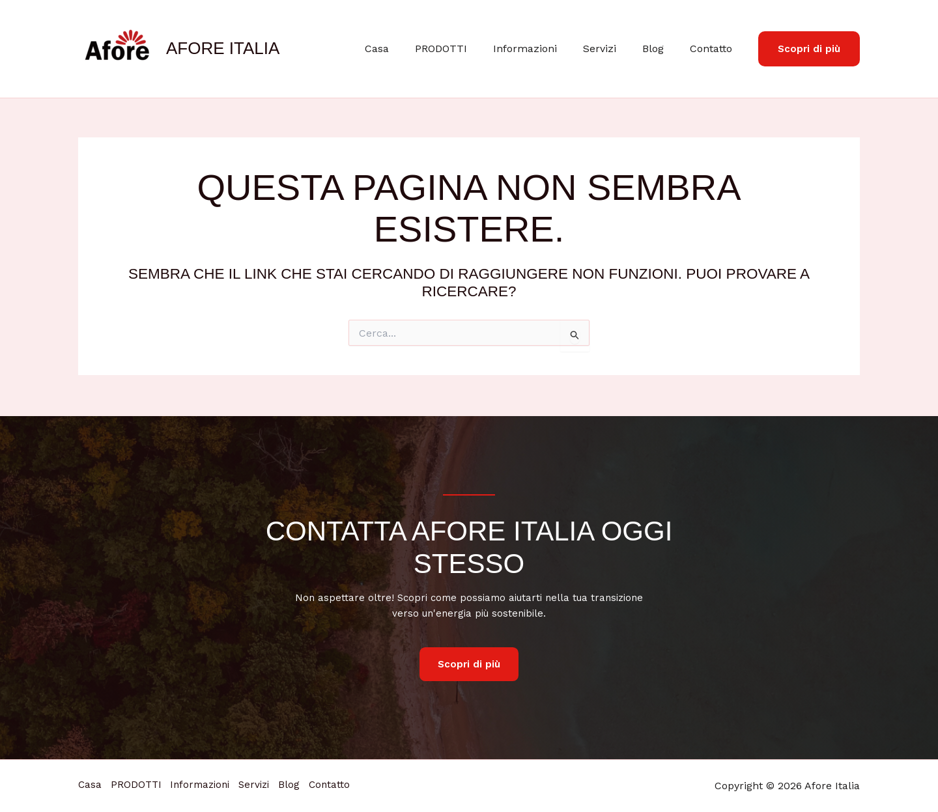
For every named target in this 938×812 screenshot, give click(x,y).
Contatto (713, 48)
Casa (405, 48)
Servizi (612, 48)
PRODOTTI (464, 48)
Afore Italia (222, 48)
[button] (809, 49)
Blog (661, 48)
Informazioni (543, 48)
